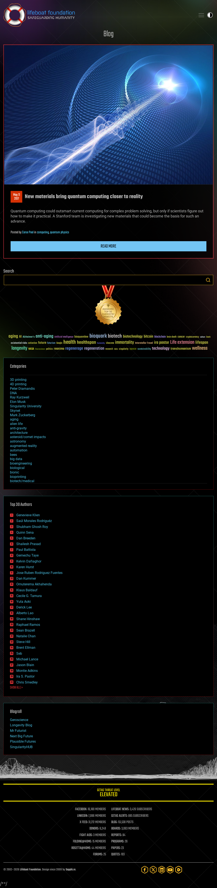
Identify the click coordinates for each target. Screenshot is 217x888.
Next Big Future (21, 736)
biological (17, 468)
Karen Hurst (25, 567)
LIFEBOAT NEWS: (120, 809)
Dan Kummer (26, 578)
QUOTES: (115, 854)
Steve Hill (23, 642)
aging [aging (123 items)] (13, 336)
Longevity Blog (21, 725)
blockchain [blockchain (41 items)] (160, 337)
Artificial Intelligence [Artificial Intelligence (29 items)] (63, 337)
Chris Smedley (27, 682)
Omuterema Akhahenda (34, 584)
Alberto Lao (24, 613)
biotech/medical (22, 481)
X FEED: (84, 822)
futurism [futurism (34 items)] (51, 343)
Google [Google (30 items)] (59, 343)
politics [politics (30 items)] (49, 349)
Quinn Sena (25, 532)
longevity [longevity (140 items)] (19, 348)
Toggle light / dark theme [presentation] (210, 15)
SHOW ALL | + (16, 687)
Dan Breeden (25, 538)
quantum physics (59, 232)
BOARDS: (116, 828)
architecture (19, 433)
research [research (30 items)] (109, 349)
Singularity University (26, 406)
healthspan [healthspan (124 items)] (86, 342)
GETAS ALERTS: (119, 816)
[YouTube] (170, 869)
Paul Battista (26, 550)
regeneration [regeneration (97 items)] (94, 348)
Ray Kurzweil (19, 397)
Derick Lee (24, 607)
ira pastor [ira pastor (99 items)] (161, 342)
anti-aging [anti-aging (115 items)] (44, 336)
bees (13, 455)
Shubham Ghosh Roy (32, 527)
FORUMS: (98, 854)
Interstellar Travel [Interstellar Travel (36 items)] (144, 343)
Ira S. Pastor (25, 676)
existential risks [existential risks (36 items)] (19, 343)
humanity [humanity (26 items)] (101, 343)
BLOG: (114, 822)
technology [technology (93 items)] (161, 348)
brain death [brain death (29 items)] (172, 337)
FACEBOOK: (81, 809)
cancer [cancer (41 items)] (181, 337)
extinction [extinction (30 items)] (32, 343)
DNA (13, 393)
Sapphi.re (70, 869)
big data (16, 459)
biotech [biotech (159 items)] (115, 336)
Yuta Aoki (23, 602)
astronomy (18, 441)
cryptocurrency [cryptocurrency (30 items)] (192, 337)
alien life (16, 424)
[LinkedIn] (161, 869)
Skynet (15, 411)
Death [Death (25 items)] (208, 337)
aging (14, 419)
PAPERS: (116, 848)
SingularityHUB (21, 747)
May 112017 (16, 197)
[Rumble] (178, 869)
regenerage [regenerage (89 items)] (74, 348)
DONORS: (94, 828)
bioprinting (18, 477)
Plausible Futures (23, 741)
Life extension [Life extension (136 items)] (182, 342)
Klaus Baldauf (27, 590)
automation (18, 450)
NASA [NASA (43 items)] (31, 349)
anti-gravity (18, 428)
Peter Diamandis (22, 389)
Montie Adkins (27, 671)
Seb (19, 653)
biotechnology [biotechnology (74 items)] (133, 336)
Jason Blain (25, 665)
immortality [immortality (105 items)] (124, 342)
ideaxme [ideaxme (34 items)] (110, 343)
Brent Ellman (25, 648)
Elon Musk (18, 402)
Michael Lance (27, 659)
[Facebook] (144, 869)
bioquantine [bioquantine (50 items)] (81, 336)
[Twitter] (153, 869)
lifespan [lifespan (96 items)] (201, 342)
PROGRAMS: (117, 841)
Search (208, 280)
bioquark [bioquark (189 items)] (98, 336)
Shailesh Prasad (28, 544)
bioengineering (21, 463)
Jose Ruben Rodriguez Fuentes (39, 573)
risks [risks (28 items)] (116, 349)
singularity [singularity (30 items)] (123, 349)
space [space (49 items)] (132, 349)
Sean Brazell (25, 630)
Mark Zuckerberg (22, 415)
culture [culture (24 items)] (202, 337)
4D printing (18, 384)
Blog (108, 34)
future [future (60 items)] (42, 343)
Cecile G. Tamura (29, 596)
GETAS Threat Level (108, 793)
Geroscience (19, 720)
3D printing (18, 380)
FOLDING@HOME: (82, 841)
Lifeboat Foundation (30, 869)
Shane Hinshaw (28, 619)
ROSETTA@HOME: (81, 848)
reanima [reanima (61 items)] (59, 349)
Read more (108, 246)
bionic (14, 472)
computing (43, 232)
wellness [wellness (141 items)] (199, 348)
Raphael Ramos (28, 625)
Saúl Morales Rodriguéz (34, 521)
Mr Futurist (18, 731)
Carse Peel (27, 232)
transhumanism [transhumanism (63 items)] (181, 349)
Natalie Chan (26, 636)
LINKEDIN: (82, 816)
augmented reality (23, 446)
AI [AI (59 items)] (20, 337)
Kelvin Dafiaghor (28, 561)
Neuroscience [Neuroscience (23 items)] (40, 349)
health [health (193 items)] (69, 342)
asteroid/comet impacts (28, 437)
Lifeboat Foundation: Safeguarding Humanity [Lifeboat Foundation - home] (97, 15)
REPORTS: (116, 835)
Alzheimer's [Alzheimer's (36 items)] (29, 337)
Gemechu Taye (27, 555)
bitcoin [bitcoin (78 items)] (148, 336)
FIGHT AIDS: (86, 835)
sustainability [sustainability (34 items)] (144, 349)
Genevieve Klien (28, 515)
